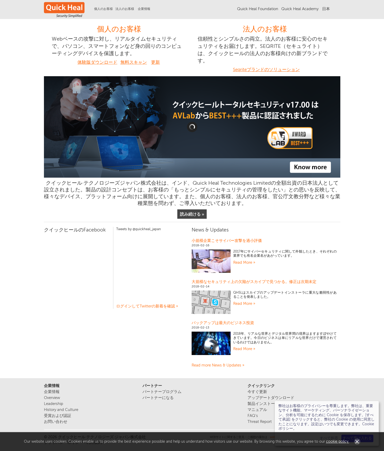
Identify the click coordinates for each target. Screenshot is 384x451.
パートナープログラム (161, 392)
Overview (52, 398)
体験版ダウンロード (97, 62)
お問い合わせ (55, 422)
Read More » (244, 262)
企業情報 (144, 9)
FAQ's (253, 416)
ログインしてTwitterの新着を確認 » (147, 306)
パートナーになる (158, 398)
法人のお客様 (265, 29)
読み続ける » (192, 214)
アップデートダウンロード (271, 398)
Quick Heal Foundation (257, 9)
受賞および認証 (57, 416)
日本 (326, 9)
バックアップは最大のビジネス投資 (223, 323)
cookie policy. (337, 441)
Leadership (53, 404)
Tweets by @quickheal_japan (138, 229)
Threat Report (260, 422)
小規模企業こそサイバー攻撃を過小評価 (227, 241)
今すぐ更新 (257, 392)
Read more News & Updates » (218, 365)
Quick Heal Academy (299, 9)
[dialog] (327, 423)
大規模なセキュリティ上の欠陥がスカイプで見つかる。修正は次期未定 (254, 282)
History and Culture (61, 410)
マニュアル (257, 410)
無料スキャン (133, 62)
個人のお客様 (119, 29)
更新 (155, 62)
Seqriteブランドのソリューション (266, 69)
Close (357, 441)
